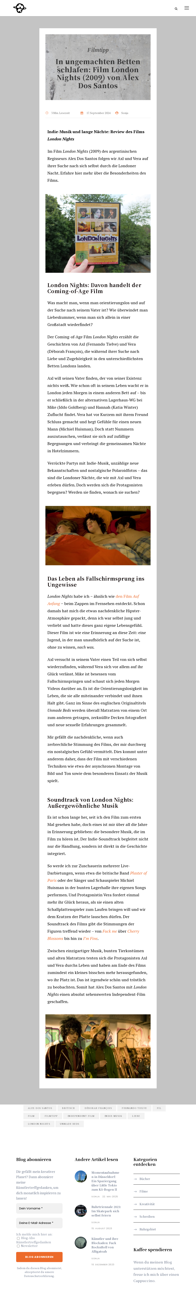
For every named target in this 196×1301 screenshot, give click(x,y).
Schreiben (147, 1217)
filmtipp (51, 1116)
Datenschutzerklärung (39, 1276)
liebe (136, 1116)
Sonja (95, 1197)
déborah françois (98, 1108)
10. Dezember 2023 (102, 1265)
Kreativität (147, 1204)
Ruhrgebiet (147, 1229)
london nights (39, 1124)
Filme (143, 1192)
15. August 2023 (101, 1228)
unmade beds (69, 1124)
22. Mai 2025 (110, 1197)
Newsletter (27, 1246)
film (31, 1116)
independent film (81, 1116)
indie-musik (113, 1116)
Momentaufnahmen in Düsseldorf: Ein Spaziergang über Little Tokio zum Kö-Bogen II (105, 1181)
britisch (68, 1108)
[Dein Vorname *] (39, 1209)
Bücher (144, 1179)
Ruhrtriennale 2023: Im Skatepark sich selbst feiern (106, 1211)
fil (159, 1108)
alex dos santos (40, 1108)
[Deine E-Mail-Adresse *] (39, 1223)
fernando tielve (134, 1108)
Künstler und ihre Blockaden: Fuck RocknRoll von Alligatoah (104, 1245)
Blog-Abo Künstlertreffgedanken (33, 1240)
